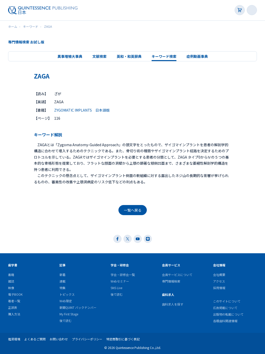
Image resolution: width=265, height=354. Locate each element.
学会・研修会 (120, 265)
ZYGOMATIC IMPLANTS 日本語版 (82, 110)
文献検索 (99, 56)
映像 (11, 288)
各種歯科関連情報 (225, 321)
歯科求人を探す (172, 304)
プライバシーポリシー (87, 339)
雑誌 (11, 281)
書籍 (11, 274)
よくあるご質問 (35, 339)
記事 (62, 265)
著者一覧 (14, 301)
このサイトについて (226, 301)
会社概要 (219, 274)
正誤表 (12, 307)
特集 (62, 288)
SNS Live (116, 288)
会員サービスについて (177, 274)
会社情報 (219, 265)
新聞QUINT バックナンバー (77, 307)
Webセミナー (120, 281)
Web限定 (65, 301)
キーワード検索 (164, 56)
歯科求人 (168, 294)
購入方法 (14, 314)
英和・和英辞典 (129, 56)
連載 (62, 281)
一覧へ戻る (132, 210)
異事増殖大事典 (69, 56)
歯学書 (12, 265)
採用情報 (219, 288)
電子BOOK (15, 294)
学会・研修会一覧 (123, 274)
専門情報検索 (171, 281)
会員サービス (171, 265)
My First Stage (68, 314)
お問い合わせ (59, 339)
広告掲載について (225, 308)
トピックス (67, 294)
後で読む (65, 320)
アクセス (219, 281)
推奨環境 (14, 339)
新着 (62, 274)
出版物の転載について (228, 314)
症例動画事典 (197, 56)
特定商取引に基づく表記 (123, 339)
